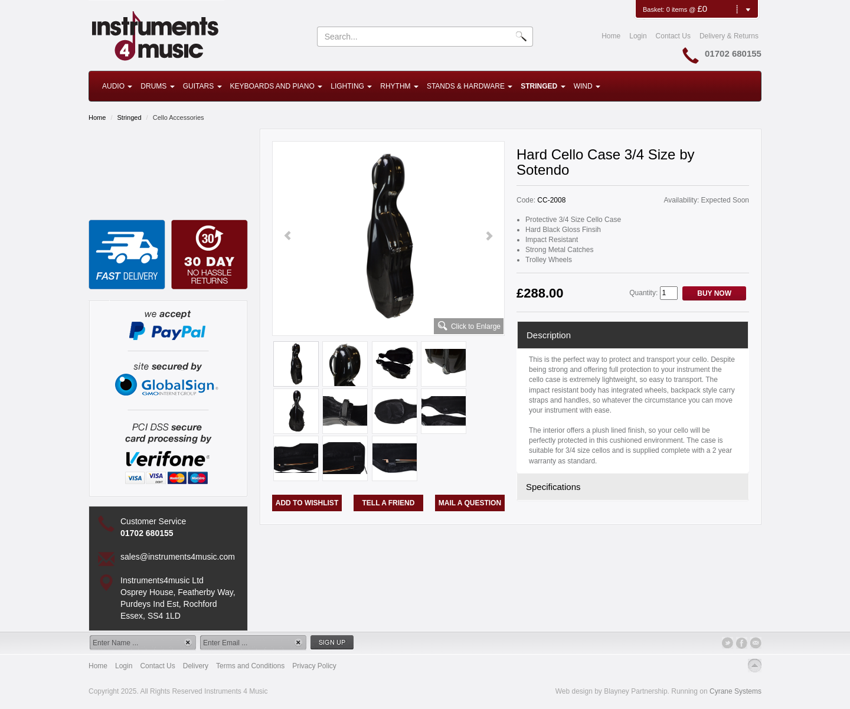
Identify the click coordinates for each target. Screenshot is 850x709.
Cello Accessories (178, 117)
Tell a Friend (388, 503)
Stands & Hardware (469, 86)
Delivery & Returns (729, 36)
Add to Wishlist (307, 503)
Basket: (654, 9)
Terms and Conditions (250, 666)
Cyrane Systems (735, 691)
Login (637, 36)
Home (610, 36)
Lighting (351, 86)
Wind (587, 86)
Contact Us (673, 36)
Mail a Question (470, 503)
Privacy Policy (314, 666)
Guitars (202, 86)
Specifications (553, 487)
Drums (157, 86)
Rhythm (399, 86)
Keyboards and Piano (276, 86)
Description (549, 335)
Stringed (543, 86)
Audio (117, 86)
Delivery (195, 666)
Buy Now (714, 293)
